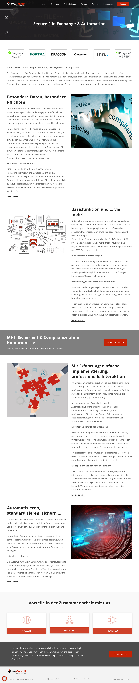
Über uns (55, 4)
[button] (4, 678)
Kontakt (123, 4)
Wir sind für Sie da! (115, 342)
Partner (84, 4)
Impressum (116, 679)
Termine (95, 4)
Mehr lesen (13, 196)
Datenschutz (125, 679)
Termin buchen (120, 654)
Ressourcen (108, 4)
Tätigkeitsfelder (70, 4)
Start (44, 4)
